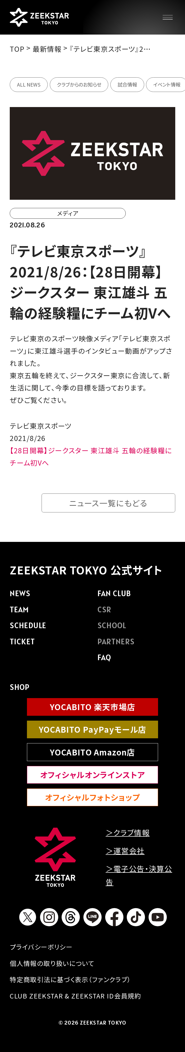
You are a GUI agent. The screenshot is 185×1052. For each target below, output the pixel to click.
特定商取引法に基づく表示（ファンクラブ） (70, 979)
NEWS (20, 593)
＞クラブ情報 (128, 832)
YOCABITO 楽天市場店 (92, 706)
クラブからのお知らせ (79, 84)
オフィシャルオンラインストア (92, 774)
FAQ (104, 657)
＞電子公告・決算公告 (139, 875)
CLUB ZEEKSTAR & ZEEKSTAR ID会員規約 (75, 995)
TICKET (22, 641)
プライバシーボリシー (41, 946)
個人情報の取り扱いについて (52, 963)
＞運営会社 (125, 850)
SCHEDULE (28, 625)
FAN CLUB (114, 593)
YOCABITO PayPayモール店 (93, 729)
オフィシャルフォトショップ (92, 797)
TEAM (19, 609)
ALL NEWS (29, 84)
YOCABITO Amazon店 (92, 752)
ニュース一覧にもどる (108, 503)
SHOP (20, 687)
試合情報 (127, 84)
